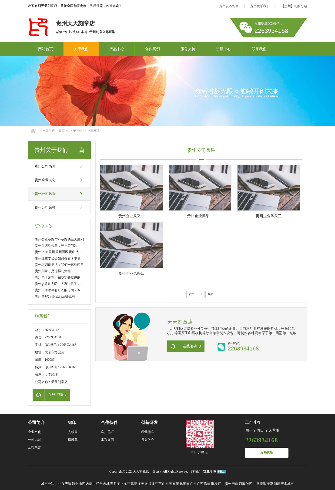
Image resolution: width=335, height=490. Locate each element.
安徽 (144, 484)
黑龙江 (115, 484)
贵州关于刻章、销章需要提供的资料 (61, 277)
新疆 (277, 484)
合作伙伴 (109, 422)
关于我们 (81, 49)
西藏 (242, 484)
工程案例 (107, 439)
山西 (82, 484)
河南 (172, 484)
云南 (235, 484)
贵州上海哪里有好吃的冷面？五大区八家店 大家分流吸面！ (77, 290)
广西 (200, 484)
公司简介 (36, 422)
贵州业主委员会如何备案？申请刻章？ (62, 258)
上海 (123, 484)
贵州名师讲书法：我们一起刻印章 (59, 265)
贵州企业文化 (45, 180)
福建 (151, 484)
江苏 (130, 484)
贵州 (228, 484)
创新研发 (149, 422)
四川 (221, 484)
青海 (263, 484)
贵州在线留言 (229, 6)
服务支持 (188, 49)
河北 (75, 484)
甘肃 (256, 484)
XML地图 (209, 471)
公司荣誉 (34, 447)
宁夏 (270, 484)
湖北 (179, 484)
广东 (193, 484)
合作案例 (152, 49)
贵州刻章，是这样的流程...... (55, 271)
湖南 (186, 484)
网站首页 (45, 49)
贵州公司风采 (45, 194)
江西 (158, 484)
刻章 (156, 471)
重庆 (214, 484)
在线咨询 (266, 453)
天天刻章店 (141, 471)
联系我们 (259, 49)
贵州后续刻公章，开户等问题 (56, 245)
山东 (165, 484)
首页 (62, 131)
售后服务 (147, 439)
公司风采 (93, 131)
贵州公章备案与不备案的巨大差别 (59, 239)
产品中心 (116, 49)
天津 (68, 484)
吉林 (106, 484)
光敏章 (73, 432)
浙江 (137, 484)
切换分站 (300, 6)
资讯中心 (223, 49)
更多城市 (287, 484)
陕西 (249, 484)
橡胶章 (73, 439)
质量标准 (147, 432)
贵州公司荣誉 (45, 207)
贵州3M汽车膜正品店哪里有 (55, 296)
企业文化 (34, 432)
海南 (207, 484)
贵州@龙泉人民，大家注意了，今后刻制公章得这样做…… (77, 284)
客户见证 (107, 432)
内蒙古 (91, 484)
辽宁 (99, 484)
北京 (61, 484)
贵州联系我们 (260, 6)
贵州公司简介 (45, 166)
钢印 (72, 422)
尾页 (211, 294)
